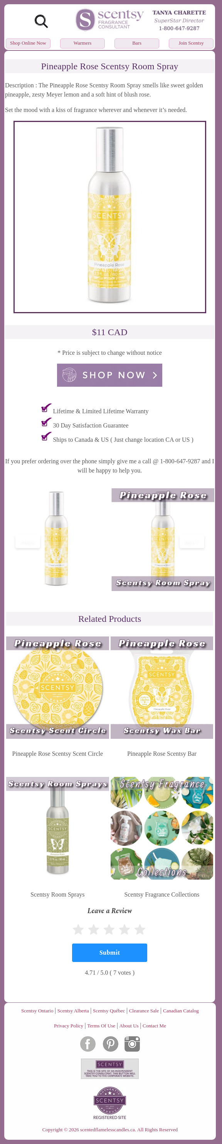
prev (28, 541)
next (192, 541)
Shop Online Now (28, 43)
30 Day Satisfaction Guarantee (90, 425)
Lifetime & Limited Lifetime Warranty (100, 411)
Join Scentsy (191, 43)
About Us (128, 1026)
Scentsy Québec (109, 1011)
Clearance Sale (144, 1011)
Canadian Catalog (181, 1011)
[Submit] (109, 953)
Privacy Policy (68, 1026)
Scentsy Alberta (73, 1011)
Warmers (83, 43)
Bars (136, 43)
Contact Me (154, 1026)
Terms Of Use (101, 1026)
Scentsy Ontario (37, 1011)
